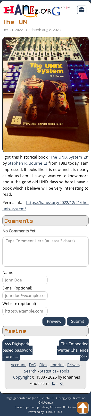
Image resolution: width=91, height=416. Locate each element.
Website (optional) (19, 303)
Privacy (73, 364)
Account (18, 364)
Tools (64, 371)
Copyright (22, 377)
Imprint (57, 364)
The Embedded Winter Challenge (73, 350)
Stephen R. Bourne (25, 163)
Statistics (48, 371)
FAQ (32, 364)
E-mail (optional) (17, 288)
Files (43, 364)
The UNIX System (66, 157)
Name (7, 272)
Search (30, 371)
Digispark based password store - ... (17, 350)
